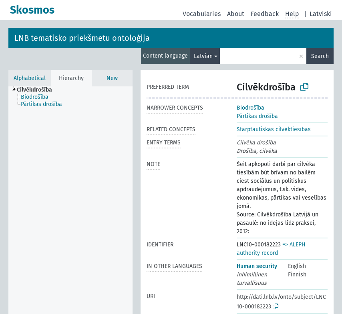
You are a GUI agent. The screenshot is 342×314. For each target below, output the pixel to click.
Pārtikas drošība (257, 116)
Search (320, 56)
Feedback (265, 14)
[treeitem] (37, 90)
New (112, 78)
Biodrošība (250, 107)
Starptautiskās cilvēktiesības (274, 129)
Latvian (203, 56)
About (235, 14)
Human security (257, 266)
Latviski (321, 14)
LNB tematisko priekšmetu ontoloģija (82, 38)
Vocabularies (202, 14)
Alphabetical (30, 78)
